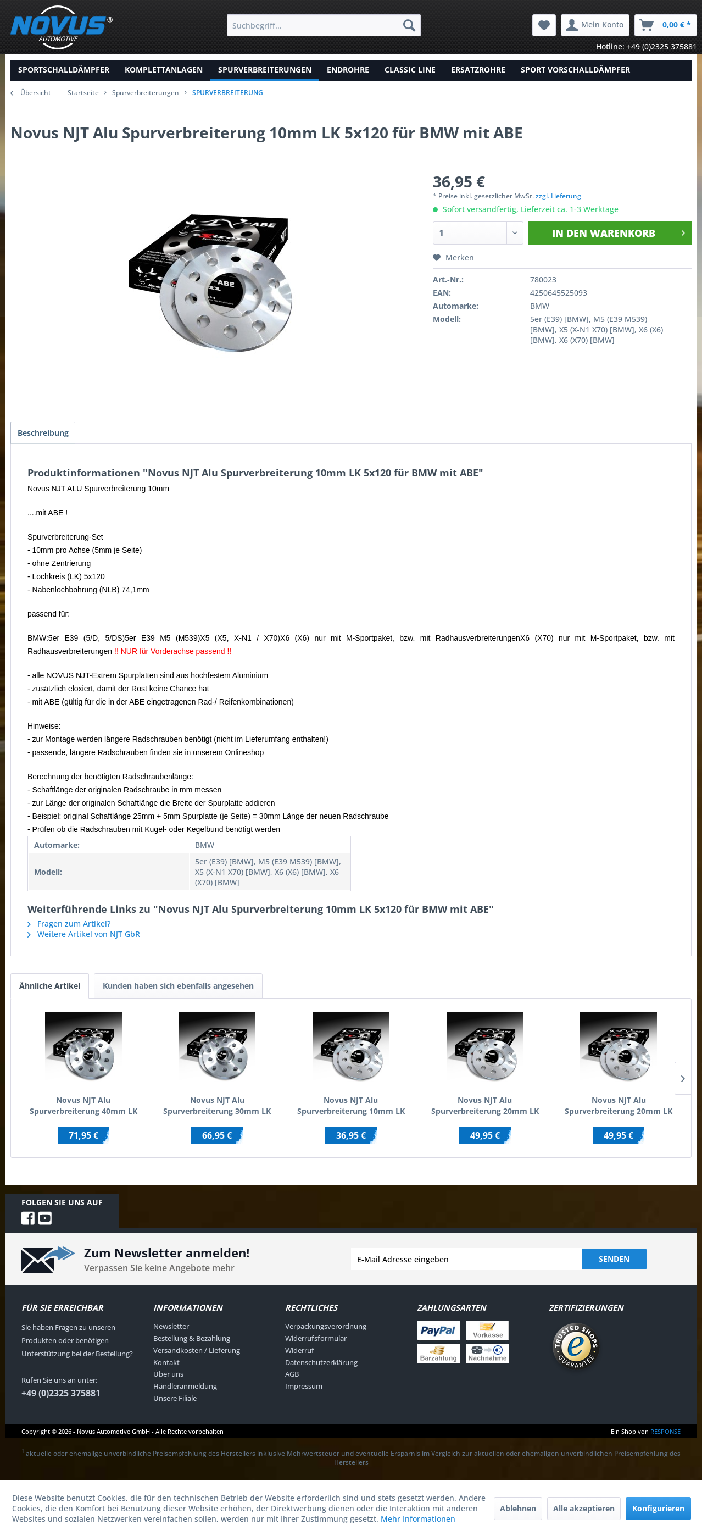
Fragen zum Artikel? (68, 926)
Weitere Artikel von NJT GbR (83, 936)
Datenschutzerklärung (321, 1364)
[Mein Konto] (595, 25)
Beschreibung (44, 434)
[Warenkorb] (665, 25)
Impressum (303, 1389)
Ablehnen (518, 1508)
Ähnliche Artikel (49, 988)
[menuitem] (324, 25)
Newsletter (171, 1329)
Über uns (168, 1377)
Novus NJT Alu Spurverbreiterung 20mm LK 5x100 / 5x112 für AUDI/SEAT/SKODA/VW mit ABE (485, 1108)
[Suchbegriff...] (324, 25)
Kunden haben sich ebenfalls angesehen (178, 988)
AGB (292, 1377)
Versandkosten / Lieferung (196, 1353)
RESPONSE (665, 1433)
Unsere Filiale (175, 1401)
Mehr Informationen (418, 1518)
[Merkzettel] (544, 25)
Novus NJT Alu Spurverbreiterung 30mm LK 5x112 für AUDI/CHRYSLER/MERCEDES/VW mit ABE (217, 1108)
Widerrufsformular (316, 1341)
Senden (614, 1261)
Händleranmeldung (185, 1389)
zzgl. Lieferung (558, 196)
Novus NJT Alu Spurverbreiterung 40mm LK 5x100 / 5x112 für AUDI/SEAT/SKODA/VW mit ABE (83, 1108)
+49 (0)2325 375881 (61, 1396)
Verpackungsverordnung (325, 1329)
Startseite (83, 92)
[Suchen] (409, 25)
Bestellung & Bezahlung (191, 1341)
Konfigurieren (658, 1508)
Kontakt (166, 1364)
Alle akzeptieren (584, 1508)
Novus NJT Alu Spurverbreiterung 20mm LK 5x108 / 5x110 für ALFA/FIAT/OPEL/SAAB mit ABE (618, 1108)
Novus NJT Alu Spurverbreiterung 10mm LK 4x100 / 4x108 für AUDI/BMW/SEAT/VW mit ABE (351, 1108)
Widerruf (299, 1353)
